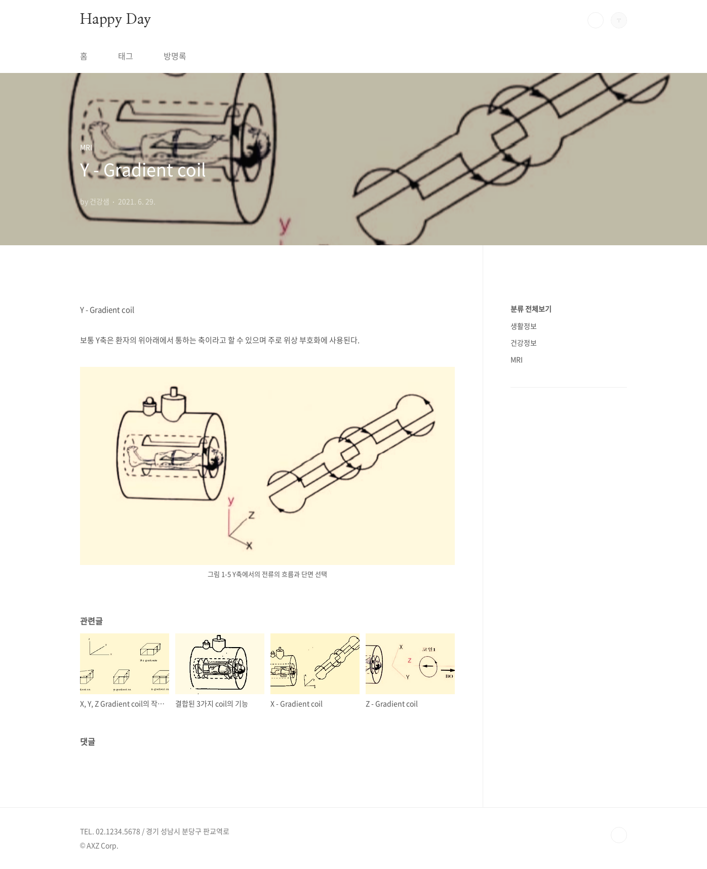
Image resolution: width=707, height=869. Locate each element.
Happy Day (115, 20)
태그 (125, 56)
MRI (516, 359)
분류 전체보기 (531, 309)
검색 (595, 20)
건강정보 (523, 342)
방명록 (175, 56)
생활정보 (523, 326)
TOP (619, 835)
